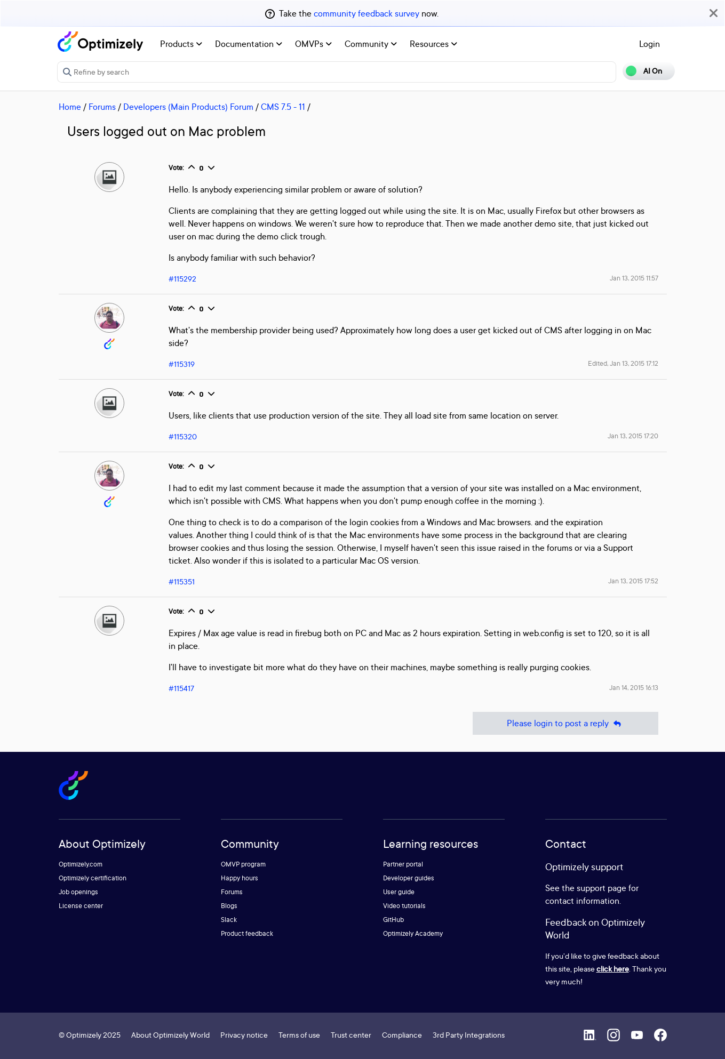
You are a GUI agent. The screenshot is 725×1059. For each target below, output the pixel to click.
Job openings (78, 891)
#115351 (182, 581)
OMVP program (243, 864)
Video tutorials (404, 905)
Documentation (248, 44)
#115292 (182, 279)
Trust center (351, 1035)
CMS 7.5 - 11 (283, 107)
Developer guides (408, 877)
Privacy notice (244, 1035)
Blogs (229, 905)
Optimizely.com (80, 864)
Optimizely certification (92, 877)
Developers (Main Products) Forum (188, 107)
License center (81, 905)
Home (70, 107)
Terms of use (299, 1035)
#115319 (182, 364)
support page (601, 888)
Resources (433, 44)
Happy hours (239, 877)
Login (649, 44)
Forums (102, 107)
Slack (229, 919)
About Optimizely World (170, 1035)
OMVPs (313, 44)
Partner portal (403, 864)
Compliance (402, 1035)
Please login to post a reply (565, 723)
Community (371, 44)
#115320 (183, 436)
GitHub (393, 919)
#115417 (181, 688)
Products (181, 44)
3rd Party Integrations (469, 1035)
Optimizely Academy (413, 933)
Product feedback (247, 933)
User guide (399, 891)
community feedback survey (366, 13)
